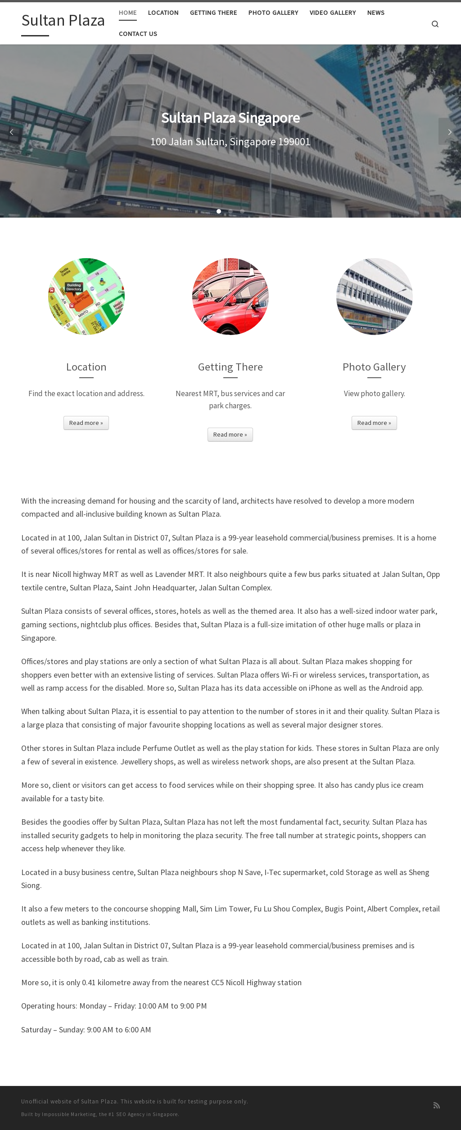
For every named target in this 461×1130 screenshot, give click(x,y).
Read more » (86, 423)
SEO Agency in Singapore (147, 1114)
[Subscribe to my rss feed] (437, 1105)
